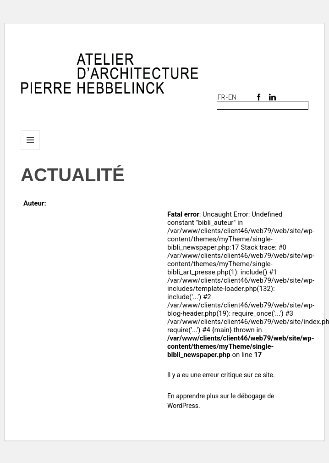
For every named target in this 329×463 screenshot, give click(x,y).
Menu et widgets (30, 149)
